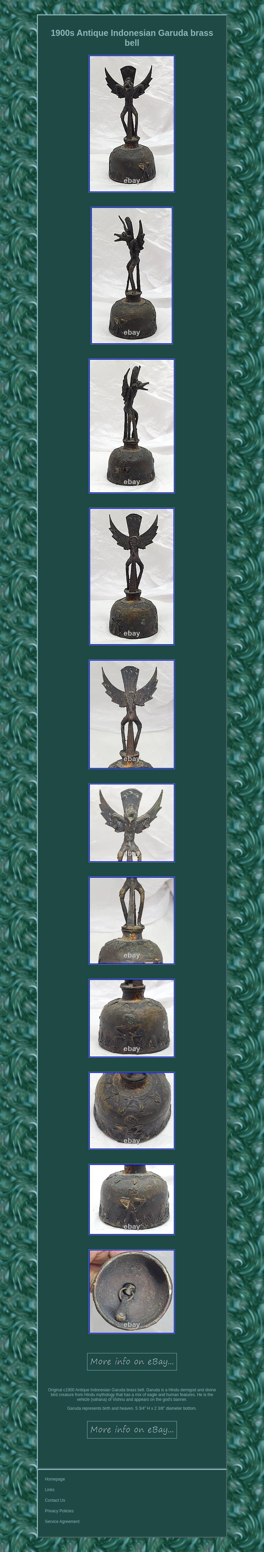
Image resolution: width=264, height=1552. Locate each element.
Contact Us (55, 1500)
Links (49, 1489)
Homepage (55, 1479)
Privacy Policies (59, 1511)
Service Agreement (62, 1521)
